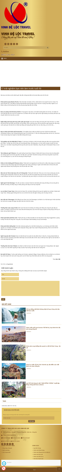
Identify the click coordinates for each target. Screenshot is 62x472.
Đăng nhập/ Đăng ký (7, 448)
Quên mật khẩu (6, 450)
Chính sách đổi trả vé (38, 456)
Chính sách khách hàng (38, 450)
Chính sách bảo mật (38, 454)
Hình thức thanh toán (38, 458)
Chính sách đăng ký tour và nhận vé (41, 452)
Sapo (34, 469)
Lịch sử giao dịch (6, 452)
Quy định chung (37, 448)
